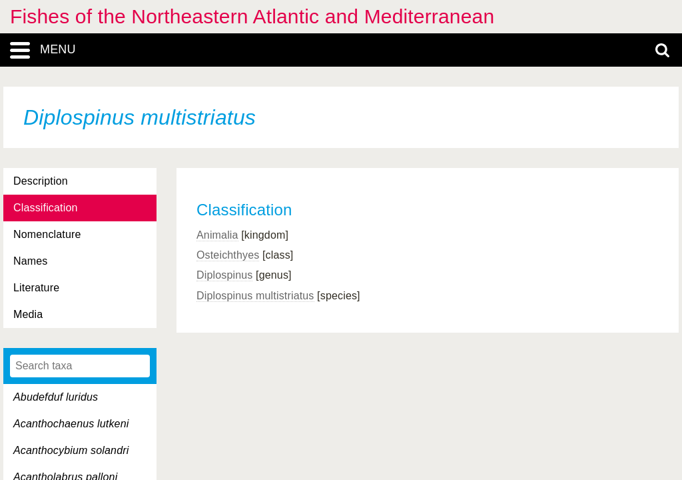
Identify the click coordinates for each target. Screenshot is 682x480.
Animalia (217, 235)
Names (30, 261)
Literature (36, 287)
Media (28, 314)
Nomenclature (47, 234)
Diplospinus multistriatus (255, 295)
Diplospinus (224, 275)
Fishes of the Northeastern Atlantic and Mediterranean (252, 16)
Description (40, 181)
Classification (45, 207)
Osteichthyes (227, 255)
